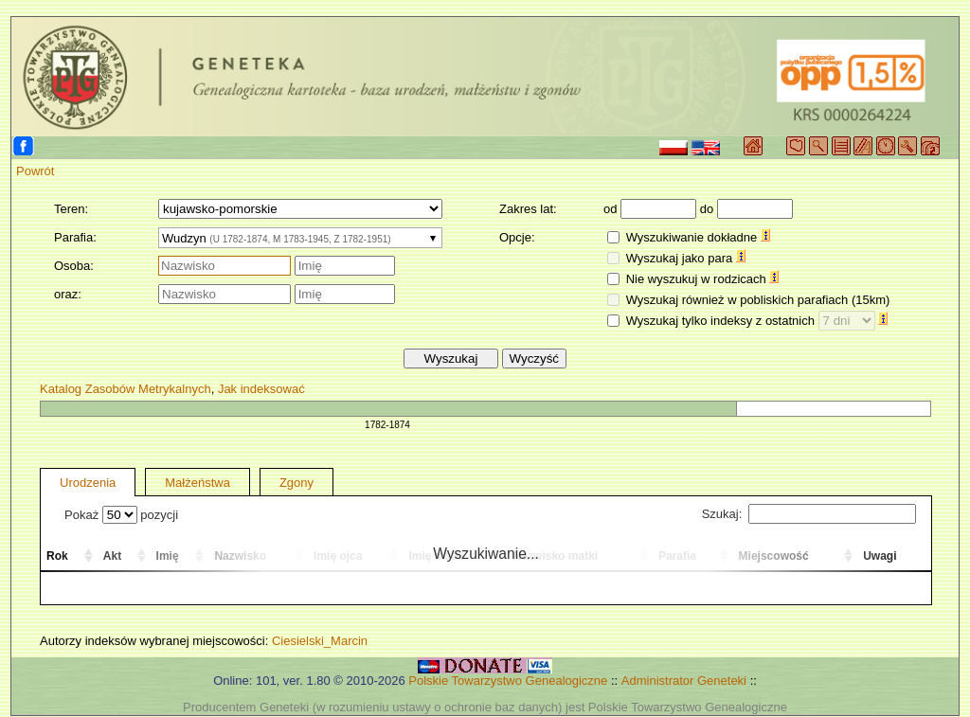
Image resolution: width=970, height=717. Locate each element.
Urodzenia (88, 482)
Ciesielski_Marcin (320, 641)
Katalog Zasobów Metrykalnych (125, 389)
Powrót (35, 171)
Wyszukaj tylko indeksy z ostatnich (757, 321)
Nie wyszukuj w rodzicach (703, 279)
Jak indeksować (261, 389)
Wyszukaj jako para (685, 258)
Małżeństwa (197, 482)
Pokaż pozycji (121, 515)
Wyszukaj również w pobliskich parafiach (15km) (758, 300)
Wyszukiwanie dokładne (698, 237)
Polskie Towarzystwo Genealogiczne (507, 680)
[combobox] (300, 237)
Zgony (296, 482)
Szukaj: (809, 514)
